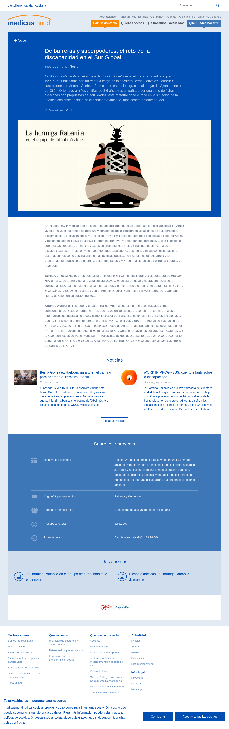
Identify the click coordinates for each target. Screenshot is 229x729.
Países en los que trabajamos (66, 650)
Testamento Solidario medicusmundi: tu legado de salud (106, 662)
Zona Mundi (15, 683)
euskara (40, 5)
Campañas (157, 16)
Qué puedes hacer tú (104, 635)
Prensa (135, 652)
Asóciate (95, 640)
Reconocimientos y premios (24, 667)
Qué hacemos (156, 23)
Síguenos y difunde (209, 16)
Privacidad (137, 677)
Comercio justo (99, 671)
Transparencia (127, 16)
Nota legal (137, 689)
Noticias (143, 16)
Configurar (158, 716)
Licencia (136, 683)
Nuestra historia (17, 646)
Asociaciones (108, 16)
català (28, 5)
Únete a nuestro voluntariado (107, 686)
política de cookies (16, 717)
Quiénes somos (132, 23)
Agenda (171, 16)
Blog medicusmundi (142, 663)
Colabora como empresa (104, 652)
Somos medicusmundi (21, 640)
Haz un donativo (99, 646)
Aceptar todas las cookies (200, 716)
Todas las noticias (114, 420)
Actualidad (177, 23)
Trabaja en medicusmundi (105, 692)
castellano (15, 5)
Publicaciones (186, 16)
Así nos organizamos (20, 652)
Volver (22, 40)
